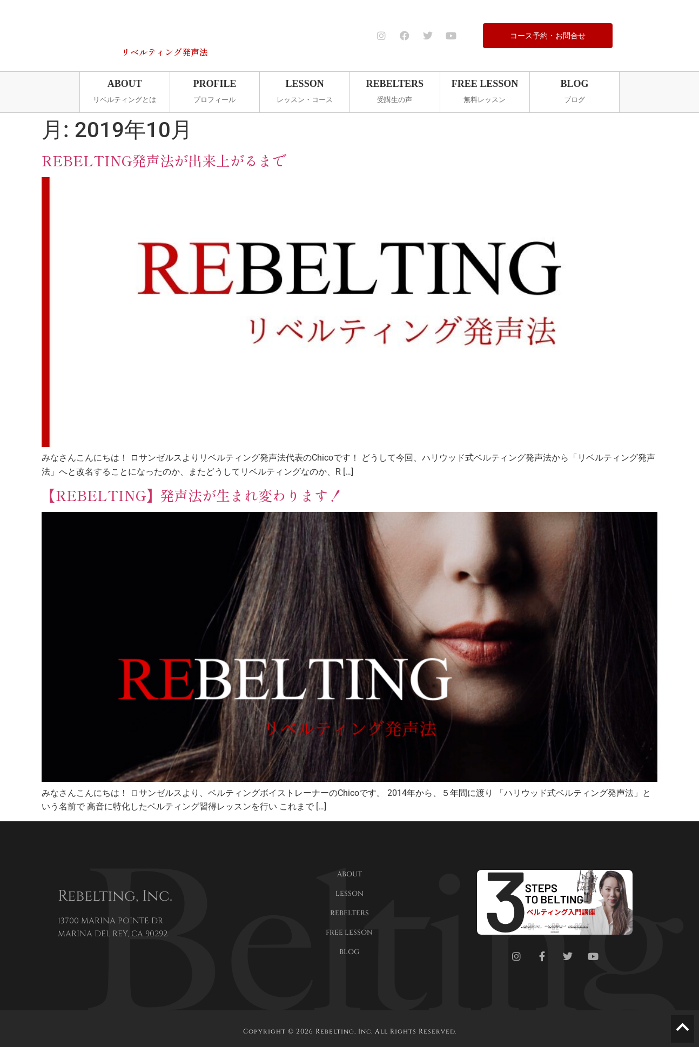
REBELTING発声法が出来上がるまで (164, 160)
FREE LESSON (349, 932)
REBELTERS (349, 913)
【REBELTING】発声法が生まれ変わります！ (192, 495)
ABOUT (349, 874)
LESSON (349, 894)
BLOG (349, 952)
